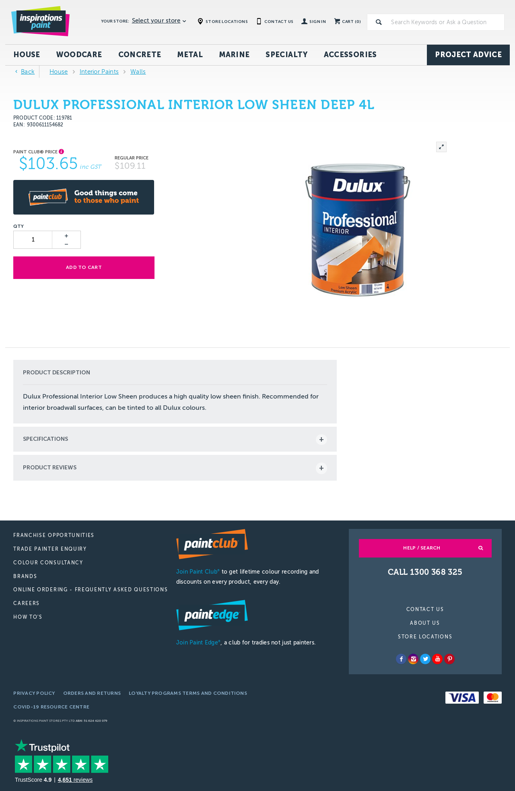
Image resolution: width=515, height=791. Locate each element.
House (26, 54)
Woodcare (79, 54)
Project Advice (468, 54)
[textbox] (446, 22)
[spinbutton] (33, 239)
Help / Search (421, 548)
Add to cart (83, 267)
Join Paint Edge (198, 643)
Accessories (350, 54)
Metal (190, 54)
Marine (234, 54)
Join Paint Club (198, 572)
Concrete (139, 54)
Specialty (286, 54)
